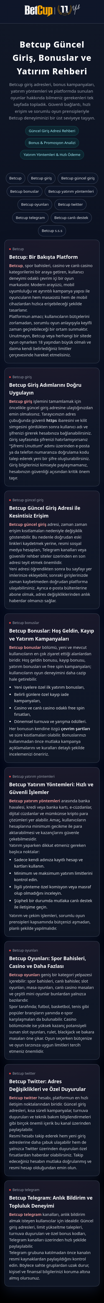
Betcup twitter (70, 204)
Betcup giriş (41, 178)
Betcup (15, 178)
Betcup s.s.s (52, 230)
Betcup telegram (30, 217)
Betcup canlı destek (71, 217)
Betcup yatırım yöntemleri (71, 191)
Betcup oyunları (35, 204)
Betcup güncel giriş (78, 178)
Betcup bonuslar (24, 191)
